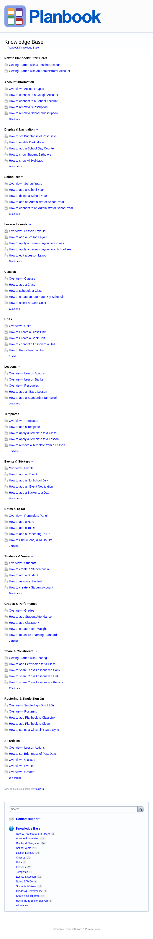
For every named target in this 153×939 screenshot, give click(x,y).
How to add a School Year (26, 189)
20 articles (16, 403)
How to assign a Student (25, 581)
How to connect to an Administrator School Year (41, 208)
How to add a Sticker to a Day (29, 492)
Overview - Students (22, 563)
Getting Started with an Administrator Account (39, 71)
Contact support (27, 818)
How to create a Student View (29, 569)
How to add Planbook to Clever (30, 723)
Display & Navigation (21, 129)
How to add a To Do (22, 528)
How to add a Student (23, 575)
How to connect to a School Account (33, 101)
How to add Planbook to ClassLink (32, 717)
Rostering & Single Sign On (26, 698)
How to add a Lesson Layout (28, 237)
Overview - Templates (23, 421)
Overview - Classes (22, 278)
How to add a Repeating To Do (29, 534)
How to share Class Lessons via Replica (36, 682)
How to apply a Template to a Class (32, 433)
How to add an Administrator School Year (36, 202)
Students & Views (19, 556)
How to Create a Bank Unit (27, 338)
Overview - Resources (24, 385)
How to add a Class (22, 284)
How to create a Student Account (31, 587)
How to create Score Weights (28, 628)
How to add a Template (24, 427)
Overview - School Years (25, 183)
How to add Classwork (24, 622)
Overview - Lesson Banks (26, 379)
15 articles (16, 498)
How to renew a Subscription (28, 107)
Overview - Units (20, 326)
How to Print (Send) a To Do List (30, 540)
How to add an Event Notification (31, 486)
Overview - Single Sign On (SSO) (31, 705)
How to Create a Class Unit (27, 332)
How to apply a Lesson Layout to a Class (36, 243)
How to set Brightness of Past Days (32, 136)
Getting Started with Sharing (28, 658)
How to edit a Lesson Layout (28, 255)
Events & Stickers (19, 461)
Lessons (12, 366)
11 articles (16, 214)
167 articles (16, 777)
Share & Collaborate (20, 651)
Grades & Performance (22, 603)
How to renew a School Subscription (33, 113)
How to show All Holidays (26, 160)
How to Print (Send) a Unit (26, 350)
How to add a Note (21, 521)
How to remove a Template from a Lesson (37, 445)
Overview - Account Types (26, 89)
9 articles (15, 640)
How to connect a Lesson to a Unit (32, 344)
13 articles (16, 119)
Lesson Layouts (17, 224)
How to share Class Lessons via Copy (34, 670)
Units (10, 319)
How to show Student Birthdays (30, 154)
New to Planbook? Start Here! (27, 58)
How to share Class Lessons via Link (34, 676)
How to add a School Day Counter (32, 148)
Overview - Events (21, 468)
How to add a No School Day (28, 480)
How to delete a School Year (28, 196)
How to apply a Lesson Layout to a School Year (40, 249)
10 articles (16, 261)
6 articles (15, 546)
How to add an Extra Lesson (28, 391)
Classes (12, 271)
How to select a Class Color (27, 303)
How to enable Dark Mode (26, 142)
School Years (15, 177)
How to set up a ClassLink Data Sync (34, 729)
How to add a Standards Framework (33, 397)
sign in (40, 789)
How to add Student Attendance (30, 616)
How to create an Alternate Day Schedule (36, 296)
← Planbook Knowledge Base (21, 47)
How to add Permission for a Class (32, 664)
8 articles (15, 356)
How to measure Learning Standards (33, 635)
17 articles (16, 688)
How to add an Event (23, 474)
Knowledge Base (28, 828)
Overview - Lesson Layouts (27, 231)
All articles (14, 741)
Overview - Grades (21, 610)
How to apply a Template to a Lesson (34, 439)
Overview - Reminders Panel (28, 515)
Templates (13, 414)
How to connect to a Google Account (33, 95)
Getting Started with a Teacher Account (35, 65)
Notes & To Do (16, 509)
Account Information (21, 82)
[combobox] (74, 809)
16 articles (16, 166)
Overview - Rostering (23, 711)
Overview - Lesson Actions (27, 373)
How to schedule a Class (25, 290)
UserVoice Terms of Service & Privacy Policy (76, 929)
